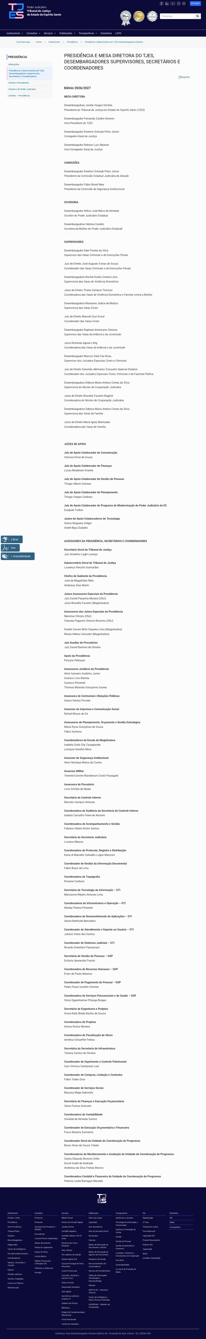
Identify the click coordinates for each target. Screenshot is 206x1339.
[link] (195, 3)
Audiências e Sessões (124, 1218)
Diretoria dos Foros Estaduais (69, 1244)
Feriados (38, 1272)
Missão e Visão (14, 1218)
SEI (171, 1218)
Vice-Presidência (14, 1227)
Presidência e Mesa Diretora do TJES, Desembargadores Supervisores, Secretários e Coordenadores (27, 73)
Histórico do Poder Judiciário (22, 89)
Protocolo (39, 1222)
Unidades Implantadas (151, 1258)
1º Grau (146, 1222)
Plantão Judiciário (15, 1274)
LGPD (118, 33)
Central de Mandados (70, 1324)
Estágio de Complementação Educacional (73, 1313)
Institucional (15, 33)
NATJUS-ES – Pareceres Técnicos (98, 1291)
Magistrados (13, 1244)
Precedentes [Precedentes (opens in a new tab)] (40, 1234)
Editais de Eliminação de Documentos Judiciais (98, 1246)
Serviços (50, 33)
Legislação (93, 1222)
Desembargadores (15, 1240)
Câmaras (11, 1236)
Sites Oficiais (67, 1250)
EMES (172, 1222)
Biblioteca (66, 1308)
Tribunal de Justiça (150, 1227)
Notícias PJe (148, 1244)
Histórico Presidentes (18, 83)
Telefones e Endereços (44, 1268)
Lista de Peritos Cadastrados (46, 1238)
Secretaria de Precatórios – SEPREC (46, 1228)
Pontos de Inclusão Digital (72, 1222)
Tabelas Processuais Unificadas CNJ (43, 1262)
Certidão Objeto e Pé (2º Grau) (72, 1237)
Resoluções (93, 1236)
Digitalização (148, 1218)
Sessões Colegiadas (15, 1279)
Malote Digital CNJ (69, 1259)
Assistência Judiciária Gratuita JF (70, 1297)
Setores (11, 1270)
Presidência (12, 1222)
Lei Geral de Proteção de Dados (126, 1270)
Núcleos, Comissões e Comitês (16, 1263)
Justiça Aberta (40, 1256)
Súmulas (92, 1240)
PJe (144, 1213)
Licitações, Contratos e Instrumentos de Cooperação (127, 1254)
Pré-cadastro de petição (71, 1254)
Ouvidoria (120, 1260)
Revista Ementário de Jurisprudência (97, 1264)
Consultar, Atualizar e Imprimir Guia (70, 1276)
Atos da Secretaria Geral (98, 1231)
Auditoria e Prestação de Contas (126, 1230)
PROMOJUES (13, 1288)
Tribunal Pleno (13, 1231)
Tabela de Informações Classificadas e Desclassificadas (98, 1278)
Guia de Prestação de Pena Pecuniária (72, 1264)
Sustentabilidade (122, 1265)
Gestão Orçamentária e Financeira (125, 1247)
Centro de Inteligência (17, 1249)
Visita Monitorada (69, 1319)
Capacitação (147, 1249)
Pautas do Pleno (41, 1252)
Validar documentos (42, 1243)
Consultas (34, 33)
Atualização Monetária (71, 1287)
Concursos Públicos (15, 1283)
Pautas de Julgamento (44, 1247)
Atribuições (13, 64)
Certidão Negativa (69, 1231)
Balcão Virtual (67, 1218)
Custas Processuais (69, 1271)
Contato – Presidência (19, 95)
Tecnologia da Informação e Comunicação (127, 1223)
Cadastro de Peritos (70, 1303)
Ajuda (145, 1253)
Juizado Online (68, 1227)
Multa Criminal (68, 1282)
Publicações (67, 33)
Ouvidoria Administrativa (18, 1253)
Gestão (118, 1237)
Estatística (106, 33)
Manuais (92, 1285)
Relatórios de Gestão (97, 1259)
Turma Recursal (149, 1231)
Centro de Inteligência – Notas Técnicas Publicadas (99, 1298)
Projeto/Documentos (151, 1240)
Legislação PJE (148, 1236)
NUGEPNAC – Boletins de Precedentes (99, 1305)
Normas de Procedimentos (99, 1271)
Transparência (88, 33)
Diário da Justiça (95, 1218)
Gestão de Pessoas (123, 1241)
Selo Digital (66, 1291)
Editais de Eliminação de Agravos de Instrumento (98, 1253)
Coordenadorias (14, 1258)
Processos (39, 1218)
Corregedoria (175, 1227)
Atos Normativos (95, 1227)
